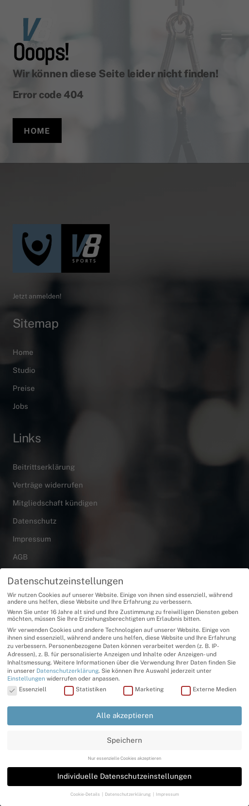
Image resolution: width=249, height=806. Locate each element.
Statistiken (85, 689)
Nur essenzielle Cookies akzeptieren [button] (124, 758)
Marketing (143, 689)
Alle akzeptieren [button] (124, 715)
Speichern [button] (124, 740)
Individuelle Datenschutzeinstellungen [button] (124, 776)
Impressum (167, 794)
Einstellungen (26, 678)
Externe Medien (208, 689)
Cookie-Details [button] (85, 794)
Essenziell (27, 689)
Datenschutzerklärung (67, 670)
